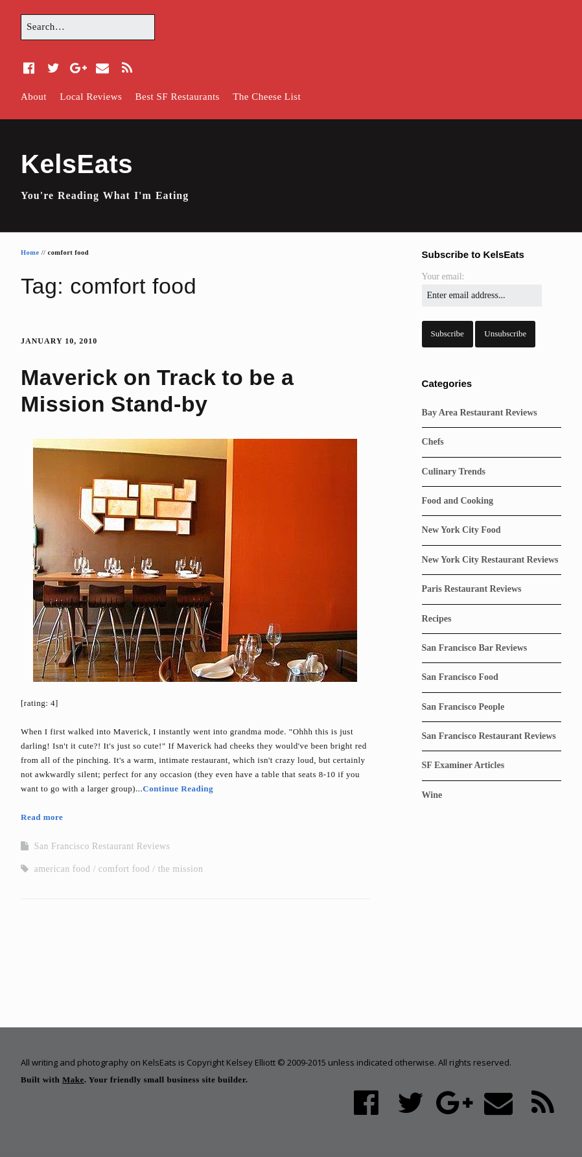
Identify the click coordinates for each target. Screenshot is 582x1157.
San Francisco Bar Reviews (475, 648)
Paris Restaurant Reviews (472, 589)
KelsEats (77, 164)
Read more (42, 817)
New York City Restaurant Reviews (490, 560)
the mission (181, 869)
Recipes (437, 619)
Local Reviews (91, 96)
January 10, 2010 (59, 340)
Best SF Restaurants (177, 96)
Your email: (443, 276)
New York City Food (461, 530)
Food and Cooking (457, 501)
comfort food (124, 869)
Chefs (433, 442)
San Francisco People (463, 707)
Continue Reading (178, 788)
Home (30, 252)
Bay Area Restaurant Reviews (479, 412)
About (34, 96)
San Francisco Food (460, 677)
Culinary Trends (453, 471)
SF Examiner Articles (463, 765)
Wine (432, 795)
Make (73, 1079)
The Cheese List (267, 96)
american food (62, 869)
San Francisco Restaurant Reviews (102, 846)
